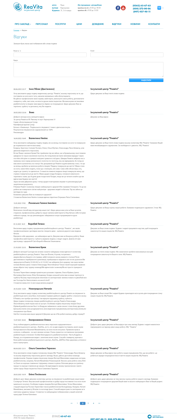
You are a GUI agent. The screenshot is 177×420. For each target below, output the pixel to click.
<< (71, 403)
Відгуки (116, 24)
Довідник (98, 24)
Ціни (79, 24)
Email (92, 51)
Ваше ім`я (17, 51)
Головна (16, 30)
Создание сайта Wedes (155, 417)
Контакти (154, 24)
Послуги (60, 24)
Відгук (16, 60)
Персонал (42, 24)
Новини (135, 24)
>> (99, 403)
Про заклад (23, 24)
